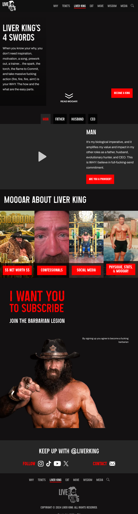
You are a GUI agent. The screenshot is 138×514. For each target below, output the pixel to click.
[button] (132, 6)
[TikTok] (48, 464)
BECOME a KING (122, 93)
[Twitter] (66, 464)
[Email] (112, 464)
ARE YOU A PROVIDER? (100, 179)
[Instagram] (41, 464)
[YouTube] (57, 464)
